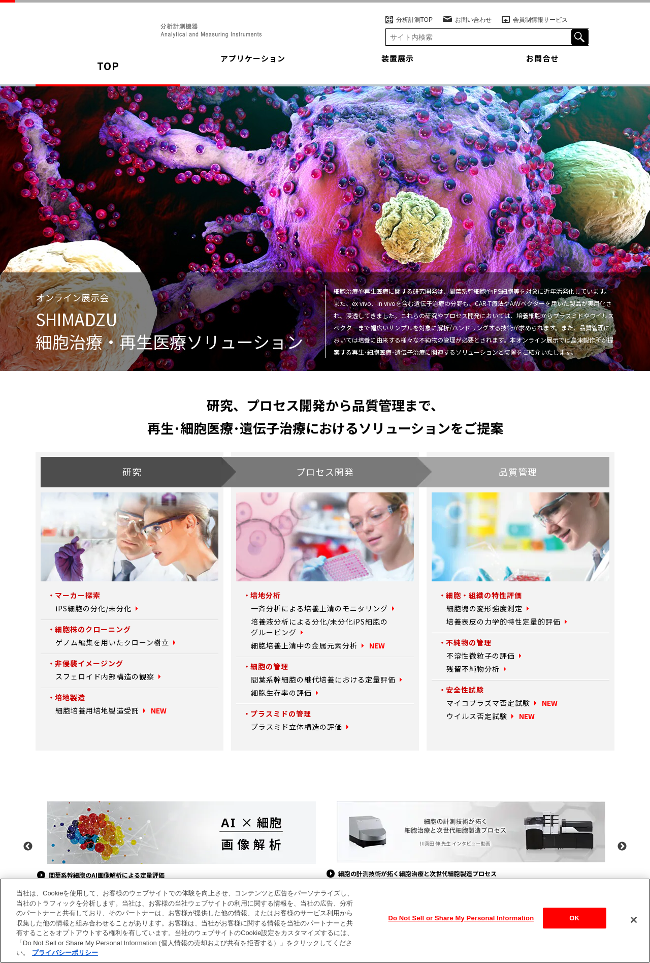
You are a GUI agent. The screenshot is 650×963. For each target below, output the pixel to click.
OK (574, 923)
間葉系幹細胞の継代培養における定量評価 (318, 679)
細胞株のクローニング (90, 629)
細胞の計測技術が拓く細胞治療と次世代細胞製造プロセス (441, 873)
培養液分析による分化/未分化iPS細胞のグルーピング (314, 626)
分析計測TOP (409, 11)
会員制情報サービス (535, 11)
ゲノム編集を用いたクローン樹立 (108, 642)
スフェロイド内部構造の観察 (101, 676)
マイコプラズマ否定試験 (485, 703)
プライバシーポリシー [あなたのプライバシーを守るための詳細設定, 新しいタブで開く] (65, 954)
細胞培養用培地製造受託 (94, 710)
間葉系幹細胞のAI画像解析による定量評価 (126, 874)
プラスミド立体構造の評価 (293, 727)
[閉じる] (634, 921)
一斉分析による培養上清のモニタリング (315, 608)
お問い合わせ (467, 11)
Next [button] (622, 847)
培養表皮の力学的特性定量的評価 (499, 621)
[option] (180, 841)
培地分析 (264, 595)
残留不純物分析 (471, 669)
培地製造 (69, 697)
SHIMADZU (120, 22)
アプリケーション (253, 65)
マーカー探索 (76, 595)
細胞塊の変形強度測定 (481, 608)
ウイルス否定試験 (474, 716)
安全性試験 (463, 690)
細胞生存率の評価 (279, 693)
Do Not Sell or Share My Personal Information (461, 923)
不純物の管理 (467, 642)
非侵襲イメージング (87, 663)
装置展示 (397, 65)
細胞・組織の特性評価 (481, 595)
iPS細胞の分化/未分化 (90, 608)
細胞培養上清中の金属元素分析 (300, 645)
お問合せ (542, 65)
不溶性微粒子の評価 (478, 655)
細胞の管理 (268, 666)
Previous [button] (28, 847)
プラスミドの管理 (278, 713)
